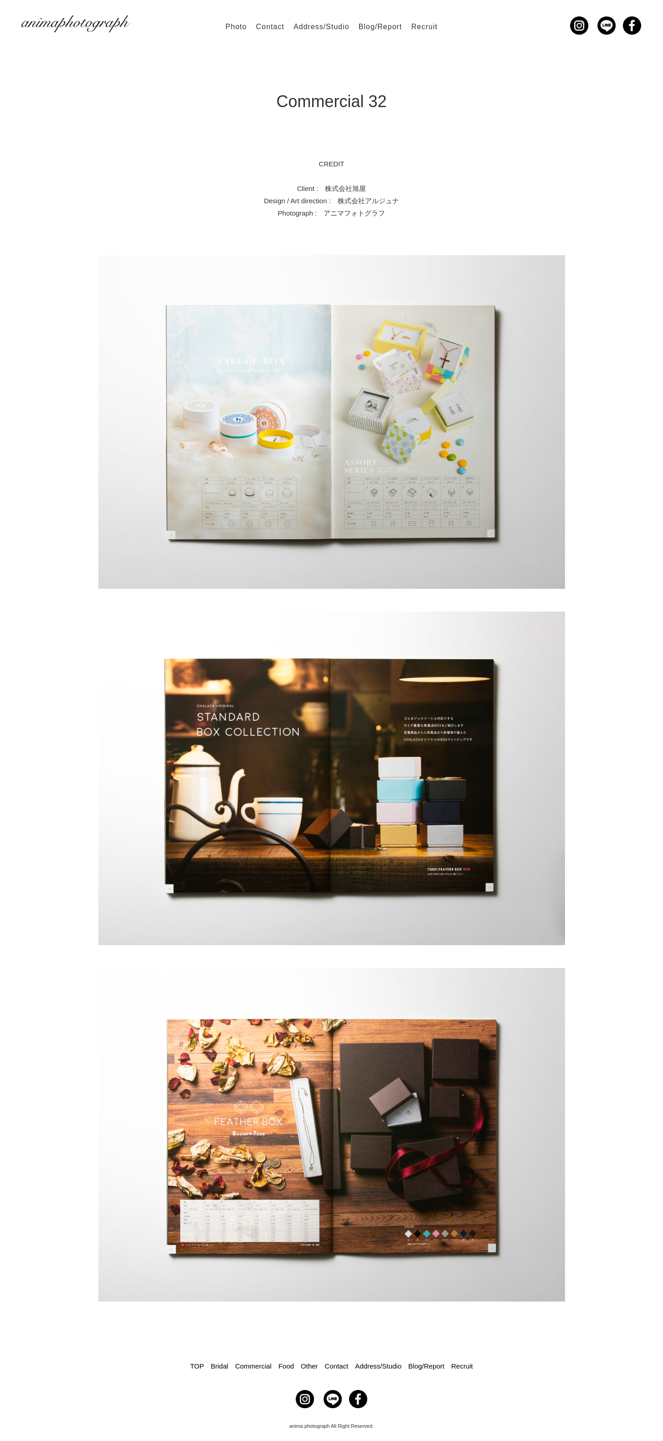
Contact (270, 27)
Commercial (253, 1366)
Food (286, 1366)
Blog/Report (380, 27)
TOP (197, 1366)
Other (309, 1366)
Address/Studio (321, 27)
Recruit (424, 27)
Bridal (219, 1366)
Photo (236, 27)
